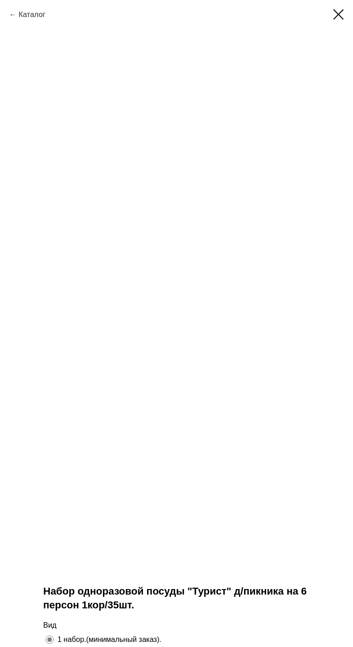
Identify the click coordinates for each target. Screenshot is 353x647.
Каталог (31, 14)
